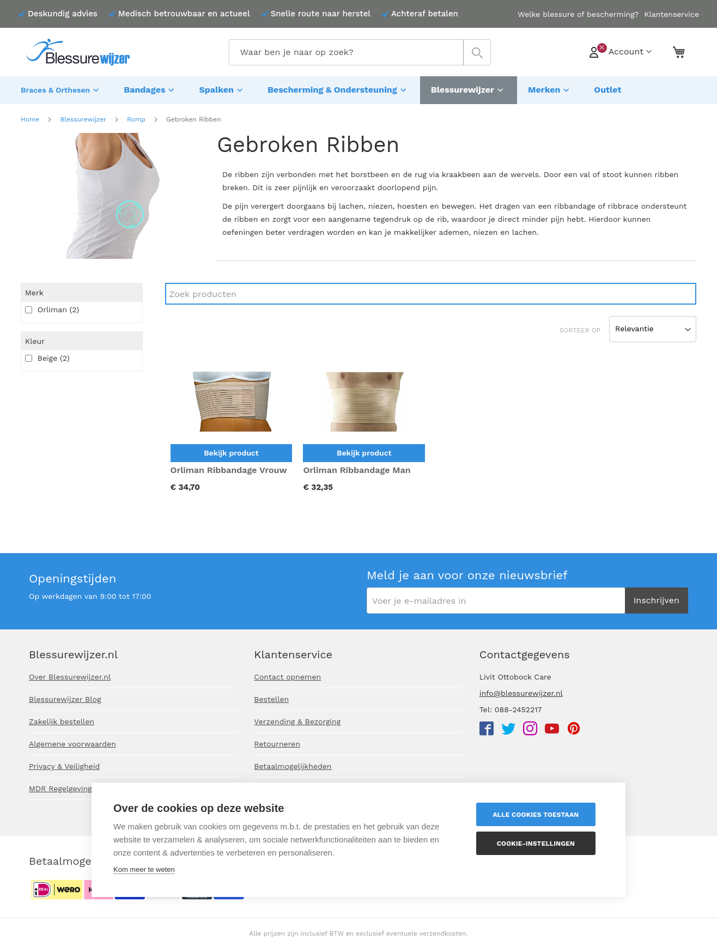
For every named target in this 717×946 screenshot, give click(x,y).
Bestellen (271, 699)
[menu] (358, 88)
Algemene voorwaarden (72, 743)
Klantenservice (671, 14)
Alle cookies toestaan (539, 814)
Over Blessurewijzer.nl (70, 676)
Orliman (52, 306)
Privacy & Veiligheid (64, 766)
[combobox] (360, 52)
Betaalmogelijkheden (292, 766)
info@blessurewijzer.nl (521, 693)
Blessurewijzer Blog (65, 699)
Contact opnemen (287, 676)
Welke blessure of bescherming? (578, 14)
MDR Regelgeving (60, 788)
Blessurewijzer (83, 116)
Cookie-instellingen (539, 843)
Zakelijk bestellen (61, 721)
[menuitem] (61, 88)
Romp (136, 116)
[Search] (430, 291)
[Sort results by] (652, 326)
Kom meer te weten (144, 869)
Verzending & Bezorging (297, 721)
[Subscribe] (656, 600)
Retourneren (277, 743)
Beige (47, 355)
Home (30, 116)
